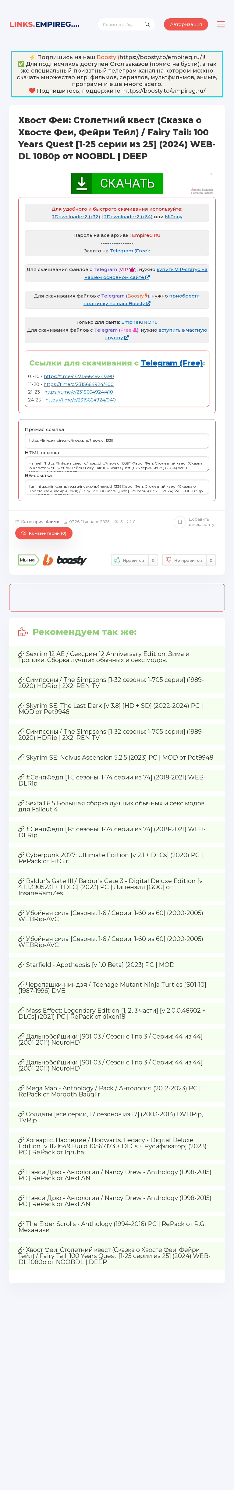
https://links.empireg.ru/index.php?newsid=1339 (117, 441)
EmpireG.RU (46, 24)
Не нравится (189, 560)
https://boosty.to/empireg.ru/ (160, 57)
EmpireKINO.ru (139, 322)
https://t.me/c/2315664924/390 (79, 376)
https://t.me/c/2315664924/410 (78, 392)
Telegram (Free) (129, 251)
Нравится (134, 560)
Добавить (194, 522)
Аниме (52, 521)
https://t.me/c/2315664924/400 (79, 384)
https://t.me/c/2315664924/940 (80, 400)
